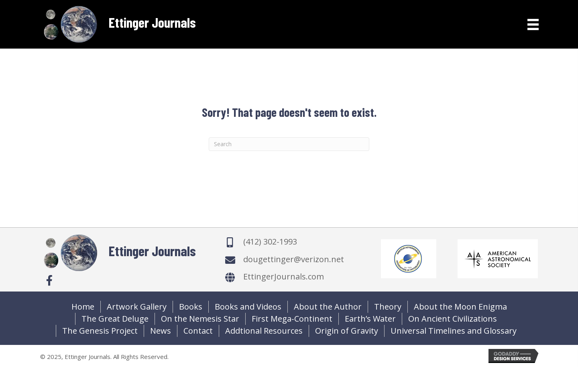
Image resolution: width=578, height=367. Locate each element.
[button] (49, 280)
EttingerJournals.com (283, 276)
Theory (387, 306)
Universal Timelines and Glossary (454, 330)
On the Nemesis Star (200, 318)
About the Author (328, 306)
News (160, 330)
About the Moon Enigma (460, 306)
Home (82, 306)
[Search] (289, 144)
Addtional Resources (264, 330)
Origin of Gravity (346, 330)
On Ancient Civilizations (452, 318)
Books (190, 306)
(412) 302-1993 (270, 241)
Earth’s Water (370, 318)
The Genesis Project (100, 330)
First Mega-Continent (292, 318)
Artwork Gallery (137, 306)
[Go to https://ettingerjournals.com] (118, 24)
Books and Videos (248, 306)
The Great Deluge (115, 318)
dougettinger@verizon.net (293, 259)
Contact (198, 330)
